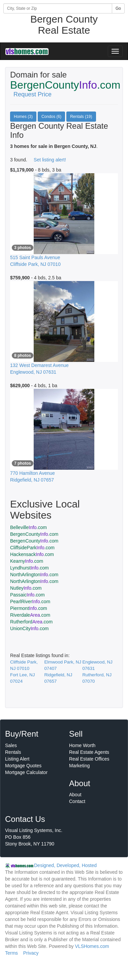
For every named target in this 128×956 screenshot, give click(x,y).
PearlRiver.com (30, 601)
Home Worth (82, 745)
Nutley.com (25, 588)
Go (118, 8)
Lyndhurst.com (29, 567)
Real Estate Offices (89, 759)
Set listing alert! (50, 159)
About (75, 794)
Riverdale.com (30, 615)
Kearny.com (26, 561)
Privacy (31, 953)
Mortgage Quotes (23, 765)
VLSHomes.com (92, 946)
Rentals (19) (81, 116)
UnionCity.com (29, 628)
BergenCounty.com (34, 534)
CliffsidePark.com (32, 547)
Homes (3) (23, 116)
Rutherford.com (31, 621)
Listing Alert (17, 759)
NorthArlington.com (34, 574)
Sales (11, 745)
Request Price (32, 94)
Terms (11, 953)
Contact (77, 801)
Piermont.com (28, 608)
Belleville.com (28, 527)
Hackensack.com (32, 554)
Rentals (13, 752)
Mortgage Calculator (26, 772)
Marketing (79, 765)
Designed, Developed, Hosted (65, 865)
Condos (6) (51, 116)
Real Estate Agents (89, 752)
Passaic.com (27, 594)
